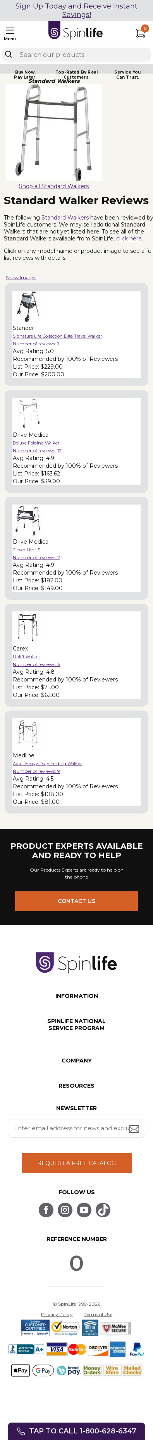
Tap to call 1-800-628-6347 (82, 1431)
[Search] (8, 54)
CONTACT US (76, 901)
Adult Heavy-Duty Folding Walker (47, 763)
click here (129, 238)
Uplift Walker (26, 656)
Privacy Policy (57, 1314)
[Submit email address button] (135, 1129)
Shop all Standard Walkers (54, 186)
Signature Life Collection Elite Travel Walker (57, 336)
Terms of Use (98, 1314)
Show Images (21, 277)
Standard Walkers (65, 217)
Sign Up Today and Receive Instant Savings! (76, 10)
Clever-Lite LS (26, 550)
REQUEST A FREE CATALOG (76, 1163)
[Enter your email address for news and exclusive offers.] (77, 1128)
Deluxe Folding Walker (36, 443)
